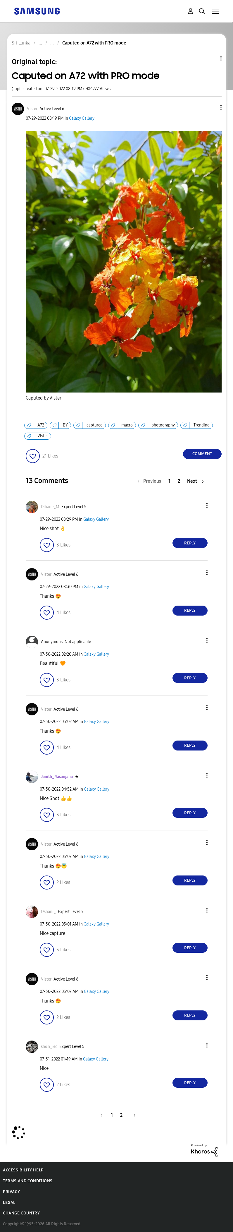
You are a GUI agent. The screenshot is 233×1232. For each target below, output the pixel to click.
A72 (40, 425)
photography (163, 425)
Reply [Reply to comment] (190, 543)
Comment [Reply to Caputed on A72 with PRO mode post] (202, 453)
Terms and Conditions (28, 1180)
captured (95, 425)
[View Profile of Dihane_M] (50, 506)
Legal (9, 1202)
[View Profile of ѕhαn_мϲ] (49, 1046)
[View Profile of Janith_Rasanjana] (57, 776)
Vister (42, 435)
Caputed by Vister (43, 398)
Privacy (11, 1191)
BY (65, 425)
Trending (202, 425)
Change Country (21, 1213)
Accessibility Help (23, 1170)
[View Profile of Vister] (32, 108)
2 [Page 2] (179, 481)
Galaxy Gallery (81, 118)
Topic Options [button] (211, 58)
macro (127, 425)
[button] (211, 107)
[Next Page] (195, 481)
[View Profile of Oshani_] (48, 911)
